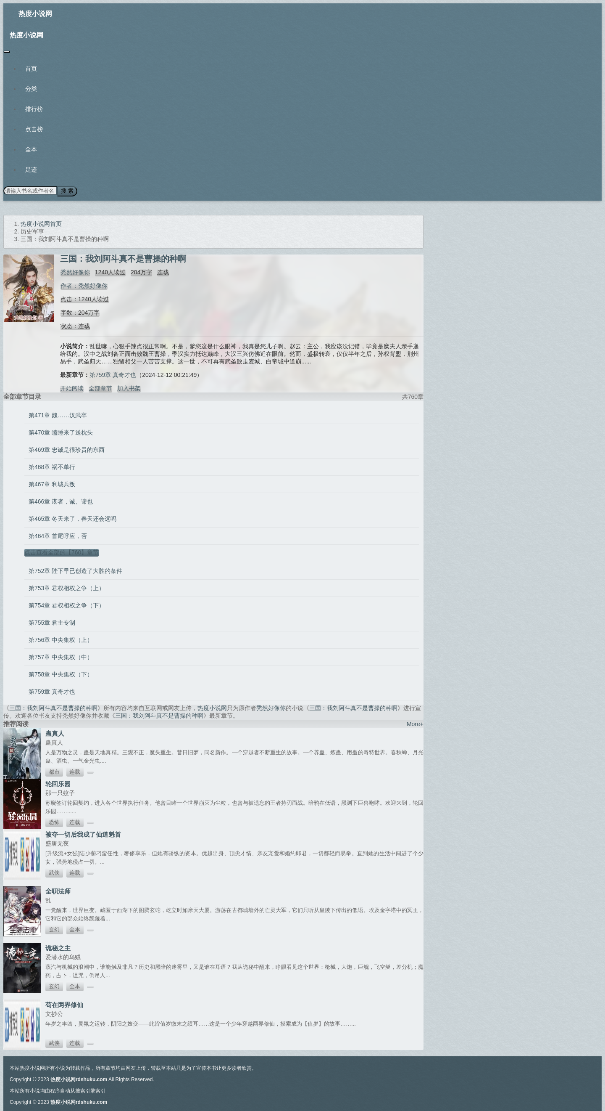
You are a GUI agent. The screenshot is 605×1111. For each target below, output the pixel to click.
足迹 (31, 169)
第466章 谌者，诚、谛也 (61, 501)
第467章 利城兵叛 (52, 483)
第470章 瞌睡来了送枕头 (61, 432)
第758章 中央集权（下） (61, 674)
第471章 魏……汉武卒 (58, 414)
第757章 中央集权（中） (61, 656)
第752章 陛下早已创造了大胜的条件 (75, 570)
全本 (31, 149)
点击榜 (34, 129)
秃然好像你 (74, 271)
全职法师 (58, 890)
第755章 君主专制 (52, 622)
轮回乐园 (58, 783)
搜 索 (66, 191)
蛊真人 (54, 733)
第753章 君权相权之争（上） (67, 587)
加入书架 (129, 387)
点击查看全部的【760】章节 (61, 552)
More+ (415, 723)
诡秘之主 (58, 947)
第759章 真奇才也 (112, 374)
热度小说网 (35, 13)
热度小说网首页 (41, 223)
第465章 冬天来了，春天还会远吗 (72, 518)
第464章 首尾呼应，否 (58, 535)
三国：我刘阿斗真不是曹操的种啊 (53, 707)
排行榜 (34, 109)
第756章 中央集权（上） (61, 639)
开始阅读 (72, 387)
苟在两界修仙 (64, 1004)
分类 (31, 88)
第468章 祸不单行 (52, 466)
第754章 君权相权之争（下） (67, 605)
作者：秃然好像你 (83, 285)
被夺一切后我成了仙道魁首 (83, 834)
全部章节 (100, 387)
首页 (31, 68)
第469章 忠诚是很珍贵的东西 (67, 449)
